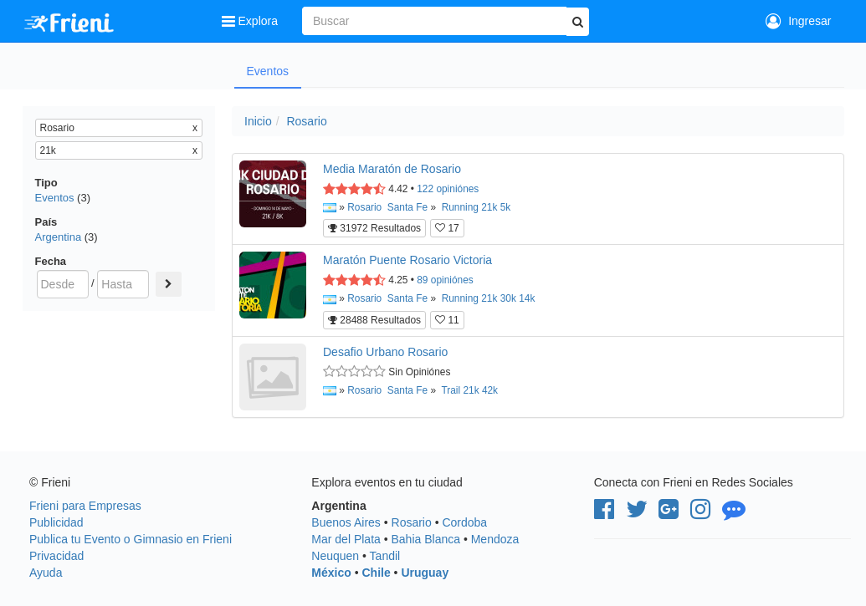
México (331, 572)
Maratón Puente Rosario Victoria (407, 260)
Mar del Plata (345, 539)
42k (490, 390)
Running (460, 207)
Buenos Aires (346, 522)
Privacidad (56, 556)
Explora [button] (251, 21)
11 (447, 320)
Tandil (385, 556)
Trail (450, 390)
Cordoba (464, 522)
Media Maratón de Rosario (392, 169)
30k (508, 298)
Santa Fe (407, 207)
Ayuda (45, 572)
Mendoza (495, 539)
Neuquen (335, 556)
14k (527, 298)
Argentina (58, 237)
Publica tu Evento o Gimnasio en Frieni (130, 539)
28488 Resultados (374, 320)
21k (489, 207)
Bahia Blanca (426, 539)
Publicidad (56, 522)
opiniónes (448, 189)
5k (505, 207)
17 (447, 228)
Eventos (268, 71)
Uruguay (424, 572)
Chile (375, 572)
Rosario (306, 121)
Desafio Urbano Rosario (385, 352)
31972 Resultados (374, 228)
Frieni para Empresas (85, 505)
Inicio (258, 121)
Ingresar (798, 21)
